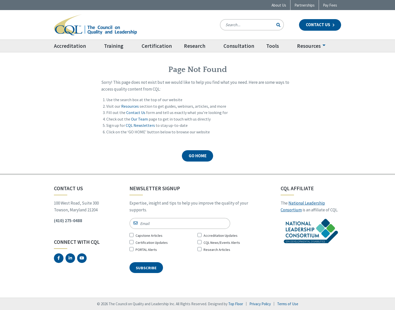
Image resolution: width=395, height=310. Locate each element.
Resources (309, 46)
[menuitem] (76, 46)
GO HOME (198, 156)
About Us (279, 5)
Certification (157, 46)
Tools (272, 46)
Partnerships (304, 5)
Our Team (139, 119)
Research (194, 46)
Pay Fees (330, 5)
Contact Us (320, 24)
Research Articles (217, 249)
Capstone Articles (149, 235)
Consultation (238, 46)
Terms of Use (287, 304)
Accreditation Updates (221, 235)
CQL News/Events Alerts (222, 242)
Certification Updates (152, 242)
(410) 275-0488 (68, 220)
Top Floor (235, 303)
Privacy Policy (260, 304)
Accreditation (70, 46)
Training (113, 46)
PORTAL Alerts (146, 249)
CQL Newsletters (140, 125)
